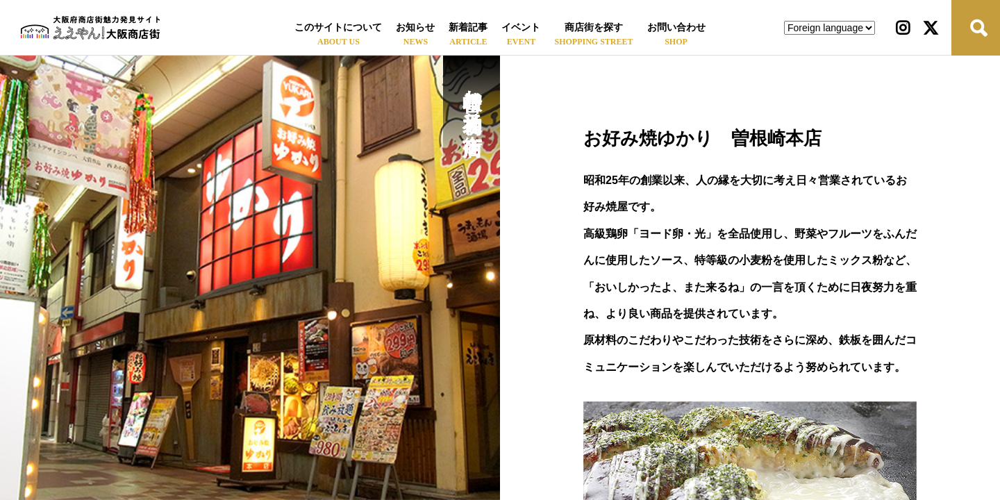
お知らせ (415, 27)
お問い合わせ (676, 27)
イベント (520, 27)
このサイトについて (338, 27)
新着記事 (468, 27)
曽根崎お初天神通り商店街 (472, 98)
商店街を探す (594, 27)
